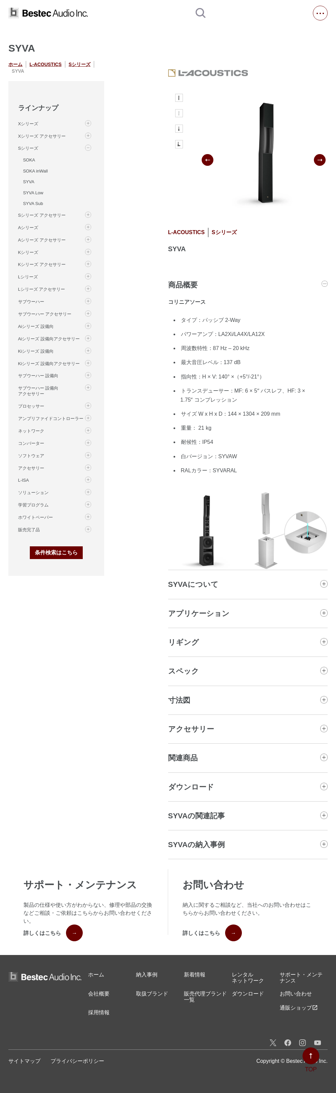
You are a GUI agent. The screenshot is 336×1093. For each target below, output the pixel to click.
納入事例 (146, 974)
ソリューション (33, 492)
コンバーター (31, 443)
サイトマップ (24, 1061)
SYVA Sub (33, 203)
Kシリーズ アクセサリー (42, 264)
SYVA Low (33, 192)
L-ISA (23, 480)
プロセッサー (31, 406)
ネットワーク (31, 430)
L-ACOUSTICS (45, 64)
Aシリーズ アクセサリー (42, 240)
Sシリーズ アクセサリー (42, 215)
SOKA (29, 159)
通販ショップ (299, 1008)
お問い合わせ (296, 994)
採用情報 (99, 1012)
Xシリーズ (28, 123)
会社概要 (99, 994)
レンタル (248, 978)
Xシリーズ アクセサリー (42, 136)
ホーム (15, 64)
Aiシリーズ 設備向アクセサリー (49, 338)
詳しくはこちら (53, 933)
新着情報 (194, 974)
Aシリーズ (28, 227)
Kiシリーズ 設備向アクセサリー (49, 363)
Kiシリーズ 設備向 (36, 351)
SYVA (29, 181)
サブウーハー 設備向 (38, 375)
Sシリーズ (79, 64)
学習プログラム (33, 504)
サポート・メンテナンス (301, 977)
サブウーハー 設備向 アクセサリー (38, 391)
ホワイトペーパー (35, 517)
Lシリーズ (28, 276)
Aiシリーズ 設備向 (36, 326)
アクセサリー (31, 468)
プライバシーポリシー (77, 1061)
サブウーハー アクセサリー (45, 314)
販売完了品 (29, 529)
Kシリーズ (28, 252)
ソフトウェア (31, 455)
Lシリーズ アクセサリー (41, 289)
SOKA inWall (35, 171)
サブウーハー (31, 301)
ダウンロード (248, 994)
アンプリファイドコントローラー (50, 418)
